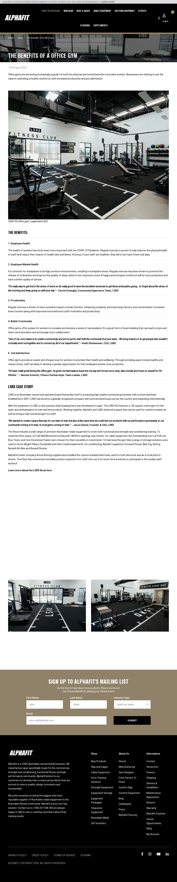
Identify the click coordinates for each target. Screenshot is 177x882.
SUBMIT (132, 720)
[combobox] (131, 704)
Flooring (85, 25)
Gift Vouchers (98, 823)
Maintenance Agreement (153, 795)
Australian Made (100, 817)
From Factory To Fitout (127, 779)
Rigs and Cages (99, 766)
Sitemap (86, 855)
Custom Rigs (126, 787)
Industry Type (122, 697)
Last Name (76, 697)
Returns (150, 802)
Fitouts (142, 10)
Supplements (100, 25)
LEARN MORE (107, 2)
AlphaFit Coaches (155, 813)
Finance (150, 772)
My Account (152, 834)
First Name (32, 697)
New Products (98, 761)
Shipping (151, 777)
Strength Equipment (102, 787)
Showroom (152, 766)
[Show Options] (147, 704)
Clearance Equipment (97, 810)
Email (29, 713)
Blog (121, 798)
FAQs (149, 828)
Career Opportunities (153, 821)
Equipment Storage (101, 793)
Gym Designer (126, 772)
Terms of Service (64, 855)
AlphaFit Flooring (128, 815)
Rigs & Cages (83, 10)
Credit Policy (40, 855)
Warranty (151, 808)
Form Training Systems (98, 779)
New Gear (68, 10)
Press (122, 809)
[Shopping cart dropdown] (172, 15)
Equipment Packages (97, 800)
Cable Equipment (102, 10)
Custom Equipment (125, 10)
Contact (150, 761)
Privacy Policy (17, 855)
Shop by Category (50, 10)
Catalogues (125, 804)
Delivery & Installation (152, 785)
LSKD (11, 394)
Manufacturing (127, 766)
